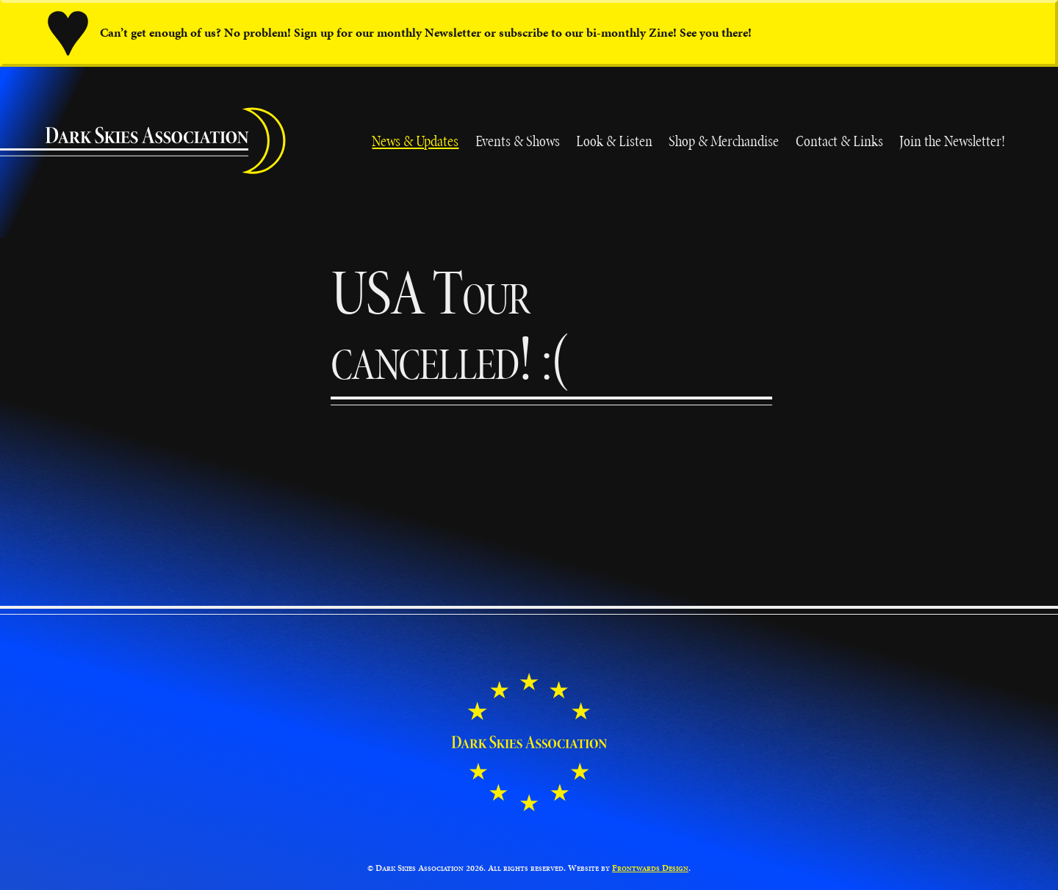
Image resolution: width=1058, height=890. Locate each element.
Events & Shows (517, 140)
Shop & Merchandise (724, 140)
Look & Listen (614, 140)
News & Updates (415, 140)
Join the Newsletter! (952, 140)
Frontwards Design (650, 867)
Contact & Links (839, 140)
